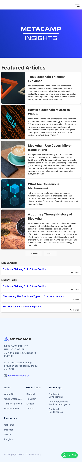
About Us (9, 394)
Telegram (31, 398)
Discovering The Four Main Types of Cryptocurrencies (33, 296)
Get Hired (9, 424)
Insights (8, 439)
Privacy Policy (11, 408)
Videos (8, 434)
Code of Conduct (13, 398)
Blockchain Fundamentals (56, 410)
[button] (77, 5)
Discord (30, 394)
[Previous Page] (33, 253)
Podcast (8, 429)
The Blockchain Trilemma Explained (22, 306)
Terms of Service (13, 403)
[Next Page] (50, 253)
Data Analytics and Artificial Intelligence (59, 403)
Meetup (30, 403)
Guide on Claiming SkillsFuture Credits (24, 269)
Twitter (30, 408)
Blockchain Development (56, 395)
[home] (19, 4)
